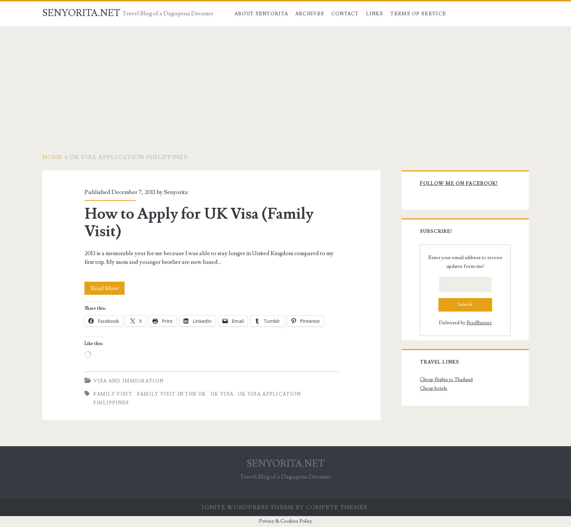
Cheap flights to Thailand (446, 380)
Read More (108, 288)
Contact (345, 14)
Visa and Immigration (129, 381)
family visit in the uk (171, 394)
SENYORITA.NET (81, 13)
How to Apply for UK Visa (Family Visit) (199, 222)
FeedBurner (479, 323)
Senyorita (176, 192)
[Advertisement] (285, 81)
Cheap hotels (433, 388)
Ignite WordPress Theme (248, 507)
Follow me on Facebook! (459, 183)
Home (52, 157)
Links (374, 14)
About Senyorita (261, 14)
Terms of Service (418, 14)
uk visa (222, 394)
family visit (112, 394)
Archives (309, 14)
